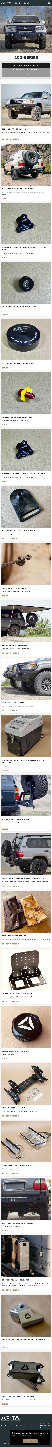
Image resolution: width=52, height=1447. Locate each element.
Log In (17, 3)
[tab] (26, 65)
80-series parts (4, 1426)
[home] (6, 3)
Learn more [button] (41, 1436)
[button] (49, 3)
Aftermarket (5, 1432)
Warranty (7, 1443)
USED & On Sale (17, 1426)
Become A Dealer (30, 1426)
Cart (26, 3)
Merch (3, 1437)
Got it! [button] (30, 1441)
